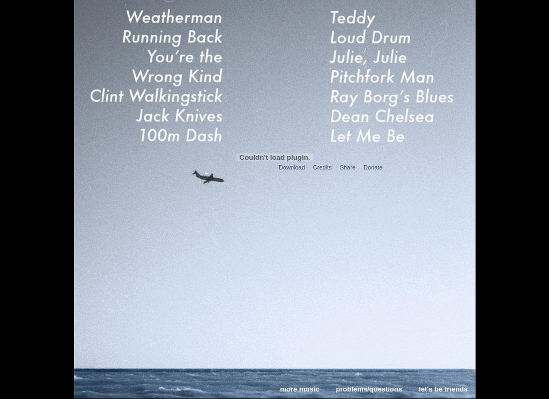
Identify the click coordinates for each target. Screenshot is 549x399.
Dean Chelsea (393, 115)
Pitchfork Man (393, 76)
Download (292, 167)
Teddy (393, 16)
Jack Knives (154, 115)
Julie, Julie (393, 56)
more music (300, 389)
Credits (322, 167)
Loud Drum (393, 36)
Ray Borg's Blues (393, 95)
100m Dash (154, 135)
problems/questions (369, 389)
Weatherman (154, 16)
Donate (372, 167)
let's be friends (443, 389)
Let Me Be (393, 135)
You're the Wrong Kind (154, 66)
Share (347, 167)
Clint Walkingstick (154, 95)
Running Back (154, 36)
